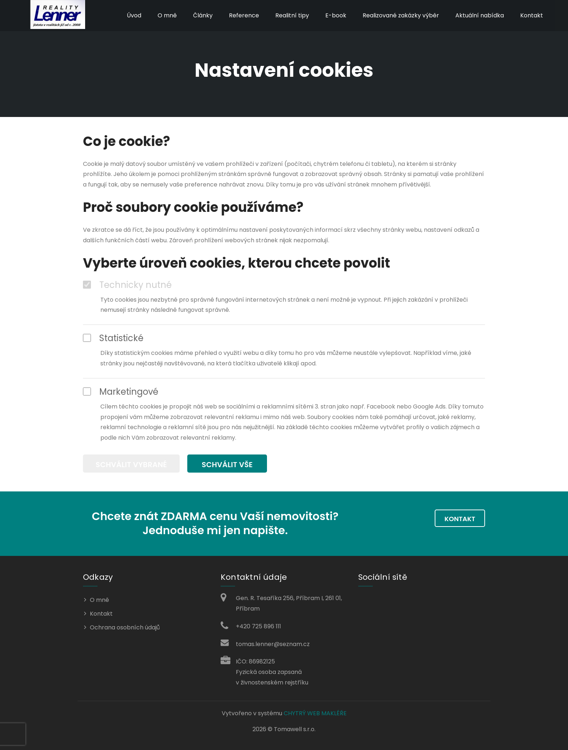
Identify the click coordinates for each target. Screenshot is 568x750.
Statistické (113, 338)
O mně (166, 15)
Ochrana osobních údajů (125, 626)
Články (202, 15)
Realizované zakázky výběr (400, 15)
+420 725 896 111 (258, 625)
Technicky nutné (127, 285)
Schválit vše (228, 464)
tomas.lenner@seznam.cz (273, 643)
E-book (334, 15)
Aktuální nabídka (478, 15)
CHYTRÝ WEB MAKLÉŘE (315, 712)
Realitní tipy (291, 15)
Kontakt (530, 15)
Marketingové (120, 391)
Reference (243, 15)
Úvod (133, 15)
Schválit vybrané (131, 464)
